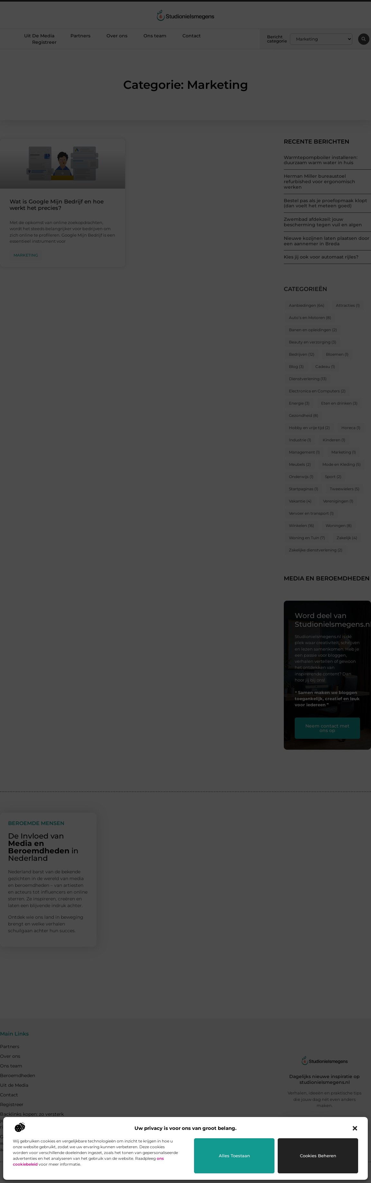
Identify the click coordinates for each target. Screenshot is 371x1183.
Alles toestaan (234, 1155)
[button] (355, 1128)
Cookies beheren (318, 1155)
